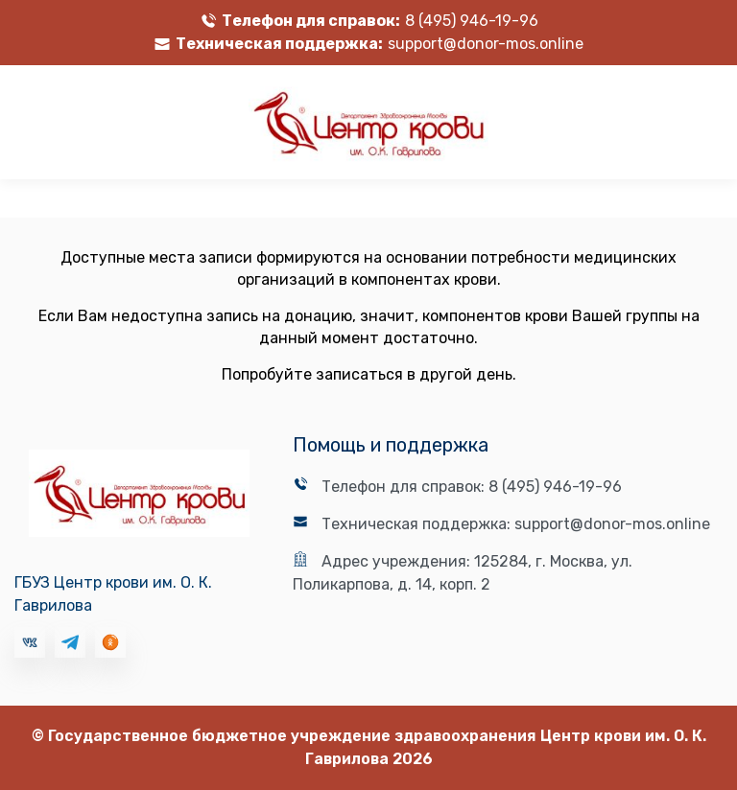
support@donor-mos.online (485, 44)
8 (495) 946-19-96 (471, 21)
